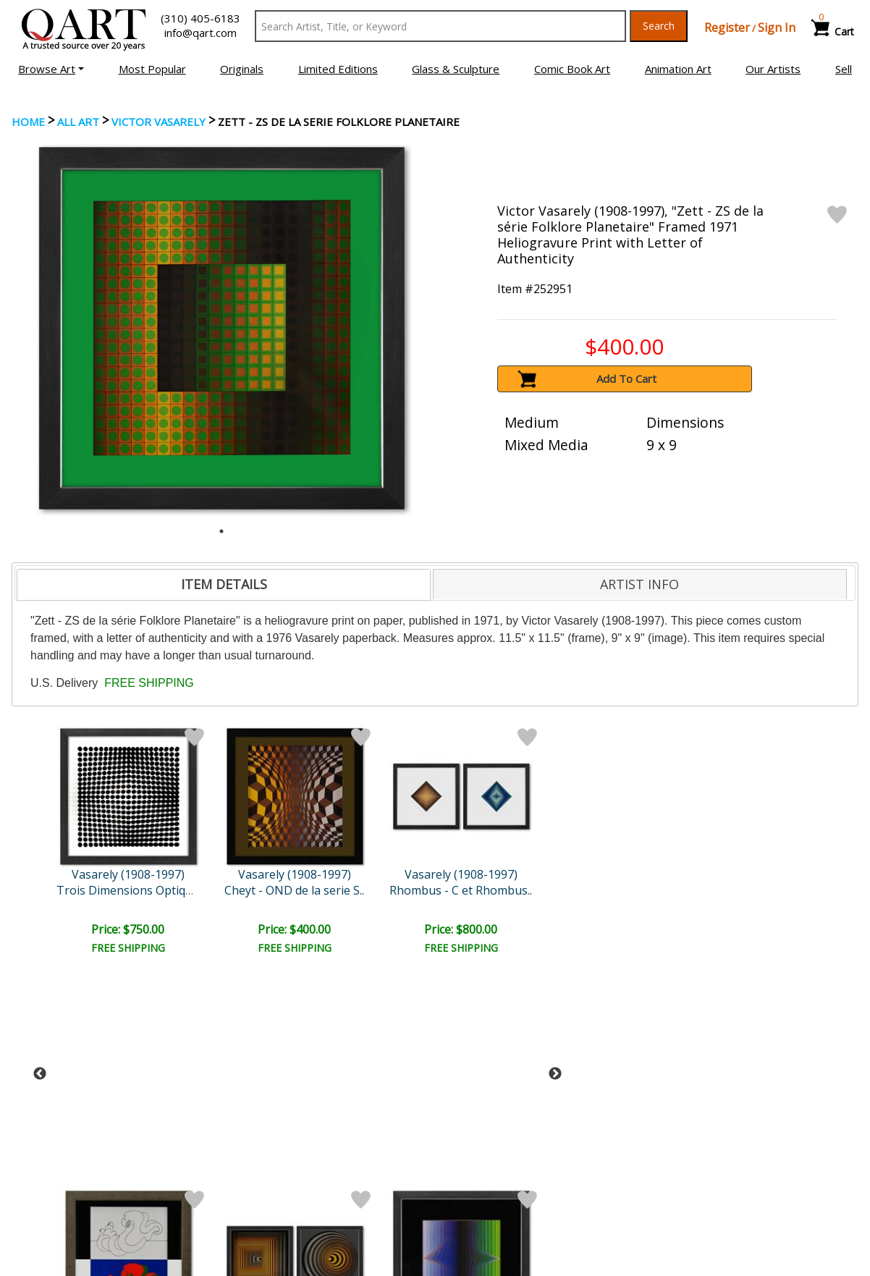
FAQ (242, 1182)
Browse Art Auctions (67, 1141)
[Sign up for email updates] (121, 1065)
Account (251, 1141)
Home (28, 121)
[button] (51, 69)
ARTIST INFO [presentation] (639, 584)
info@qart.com (200, 32)
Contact (251, 1161)
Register (727, 27)
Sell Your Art (46, 1182)
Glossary (684, 1140)
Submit (253, 1066)
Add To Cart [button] (626, 378)
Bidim (505, 890)
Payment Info (479, 1141)
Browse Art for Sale (65, 1161)
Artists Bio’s (692, 1161)
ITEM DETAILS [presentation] (224, 584)
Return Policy (479, 1182)
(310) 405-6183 (200, 18)
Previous (40, 843)
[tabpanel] (222, 328)
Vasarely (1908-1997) (129, 874)
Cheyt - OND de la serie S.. (129, 890)
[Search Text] (440, 26)
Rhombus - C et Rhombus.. (254, 890)
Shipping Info (478, 1161)
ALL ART (78, 121)
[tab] (224, 585)
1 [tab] (221, 531)
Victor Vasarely (158, 121)
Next (555, 843)
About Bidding (50, 1202)
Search (659, 26)
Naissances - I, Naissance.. (379, 890)
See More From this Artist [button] (435, 993)
